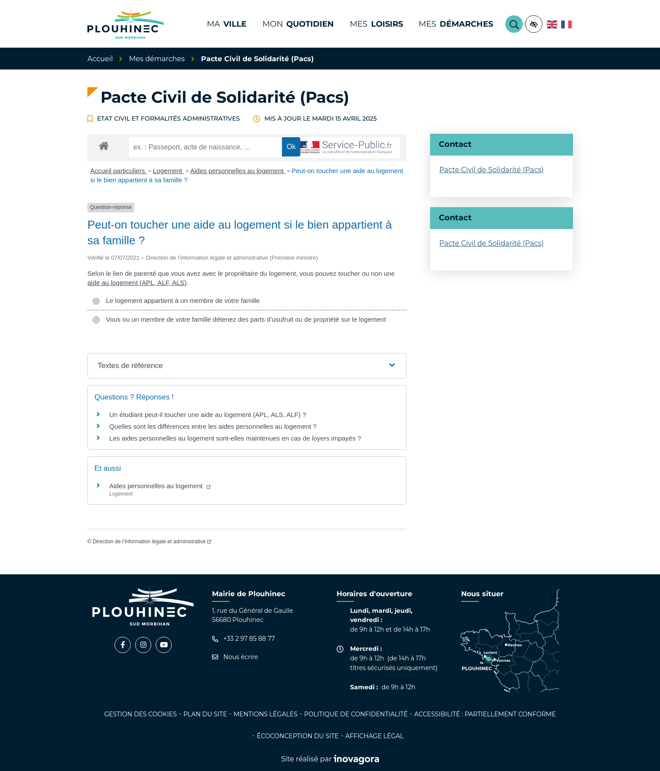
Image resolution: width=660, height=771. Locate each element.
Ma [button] (227, 24)
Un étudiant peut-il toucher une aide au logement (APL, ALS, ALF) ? (207, 414)
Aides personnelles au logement (237, 170)
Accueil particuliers (118, 170)
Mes (456, 24)
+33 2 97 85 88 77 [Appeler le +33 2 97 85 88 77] (243, 638)
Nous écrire (235, 657)
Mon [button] (298, 24)
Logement (168, 170)
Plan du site (205, 714)
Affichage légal (374, 736)
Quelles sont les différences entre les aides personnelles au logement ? (212, 426)
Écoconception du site (298, 736)
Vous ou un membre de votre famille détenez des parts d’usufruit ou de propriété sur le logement (239, 319)
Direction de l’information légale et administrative (152, 541)
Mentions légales (265, 714)
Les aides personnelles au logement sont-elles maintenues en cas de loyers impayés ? (235, 438)
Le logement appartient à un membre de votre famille (176, 300)
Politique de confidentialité (356, 714)
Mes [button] (376, 24)
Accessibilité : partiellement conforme (485, 714)
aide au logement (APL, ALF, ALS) (137, 282)
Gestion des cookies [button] (140, 714)
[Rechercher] (514, 24)
